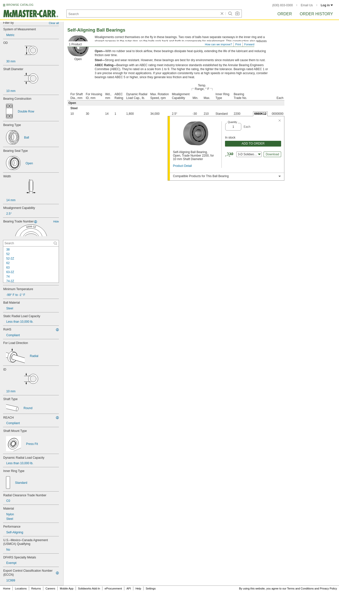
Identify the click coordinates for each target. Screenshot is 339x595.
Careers (50, 588)
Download (272, 154)
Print (238, 44)
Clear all (54, 23)
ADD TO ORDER (253, 143)
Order (284, 14)
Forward (249, 44)
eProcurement (113, 588)
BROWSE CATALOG (19, 4)
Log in (327, 5)
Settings (151, 588)
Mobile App (66, 588)
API (129, 588)
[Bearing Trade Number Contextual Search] (31, 243)
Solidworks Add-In (89, 588)
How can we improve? (218, 44)
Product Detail (182, 166)
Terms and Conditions (300, 588)
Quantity (232, 122)
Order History (316, 14)
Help (138, 588)
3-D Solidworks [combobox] (249, 154)
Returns (36, 588)
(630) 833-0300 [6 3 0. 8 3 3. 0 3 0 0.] (282, 5)
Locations (21, 588)
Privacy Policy (328, 588)
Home (6, 588)
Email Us (307, 5)
